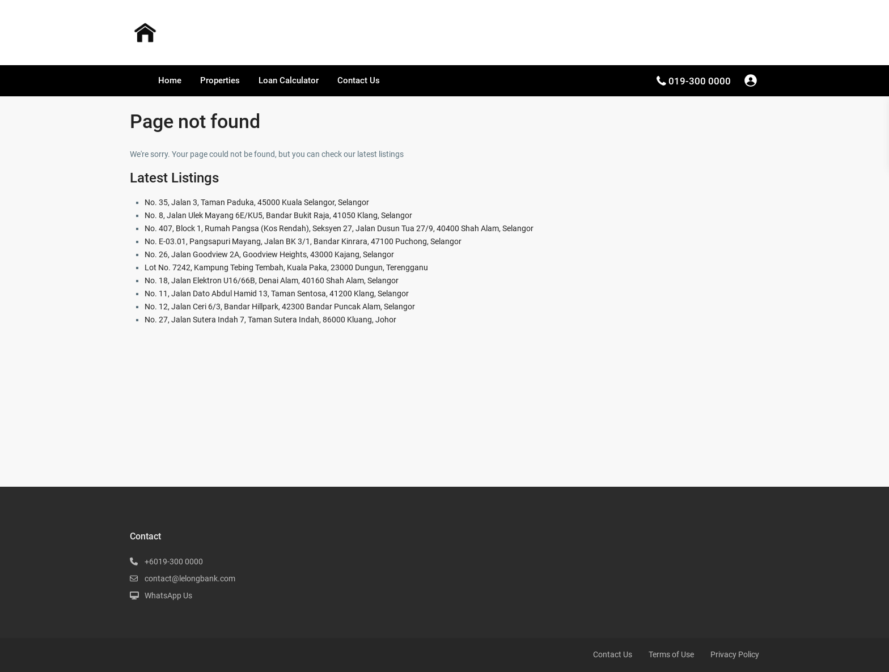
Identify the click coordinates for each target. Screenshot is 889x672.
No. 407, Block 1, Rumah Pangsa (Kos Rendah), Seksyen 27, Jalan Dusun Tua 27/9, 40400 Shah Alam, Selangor (339, 228)
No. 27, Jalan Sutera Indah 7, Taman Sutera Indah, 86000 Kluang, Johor (270, 319)
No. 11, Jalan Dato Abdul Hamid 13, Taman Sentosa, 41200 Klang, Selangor (277, 293)
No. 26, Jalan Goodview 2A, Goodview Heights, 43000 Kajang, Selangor (269, 254)
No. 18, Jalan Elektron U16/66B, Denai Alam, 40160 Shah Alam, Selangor (272, 280)
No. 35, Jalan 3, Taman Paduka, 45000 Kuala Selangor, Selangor (257, 202)
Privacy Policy (734, 654)
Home (169, 80)
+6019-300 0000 (174, 561)
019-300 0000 (699, 81)
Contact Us (358, 80)
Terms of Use (671, 654)
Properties (220, 80)
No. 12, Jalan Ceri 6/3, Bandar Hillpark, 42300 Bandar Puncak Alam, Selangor (280, 306)
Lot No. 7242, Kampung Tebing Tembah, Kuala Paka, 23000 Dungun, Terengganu (286, 267)
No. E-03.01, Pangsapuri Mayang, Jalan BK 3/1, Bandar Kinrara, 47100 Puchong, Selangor (303, 241)
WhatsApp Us (168, 595)
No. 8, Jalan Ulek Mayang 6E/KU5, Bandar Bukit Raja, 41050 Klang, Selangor (278, 215)
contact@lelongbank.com (190, 578)
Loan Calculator (289, 80)
